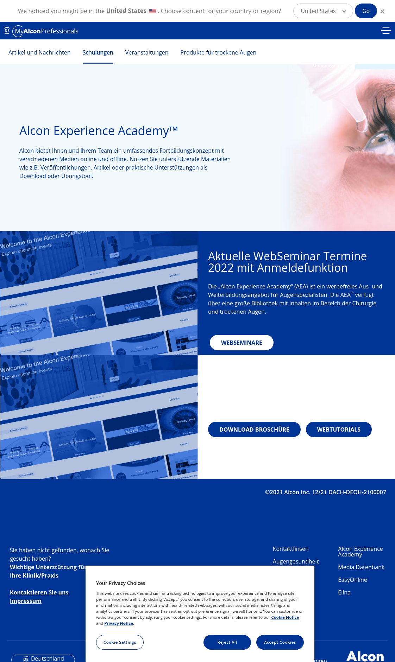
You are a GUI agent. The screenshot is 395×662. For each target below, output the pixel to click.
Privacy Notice (118, 623)
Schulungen (98, 52)
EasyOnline (352, 580)
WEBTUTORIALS (338, 429)
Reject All (227, 642)
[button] (323, 11)
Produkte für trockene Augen (219, 52)
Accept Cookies (280, 642)
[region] (200, 614)
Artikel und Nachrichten (39, 52)
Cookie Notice (285, 617)
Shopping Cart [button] (327, 65)
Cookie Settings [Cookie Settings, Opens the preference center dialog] (120, 642)
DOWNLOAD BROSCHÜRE (254, 429)
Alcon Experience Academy (360, 551)
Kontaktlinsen (291, 549)
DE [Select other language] (7, 30)
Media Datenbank (361, 567)
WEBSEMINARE (241, 342)
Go (366, 11)
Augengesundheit (296, 561)
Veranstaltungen (147, 52)
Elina (344, 592)
